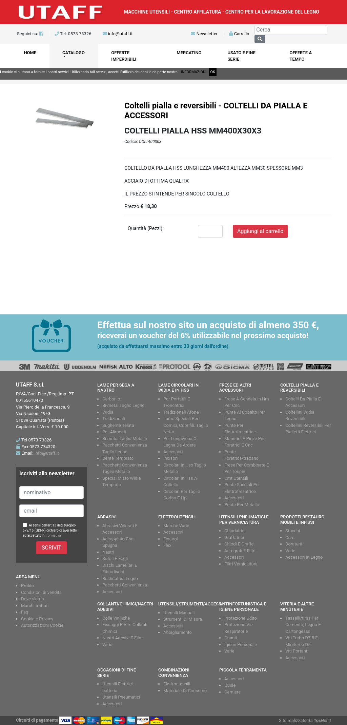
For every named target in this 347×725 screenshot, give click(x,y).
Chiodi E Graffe (238, 543)
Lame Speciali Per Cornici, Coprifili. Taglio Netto (185, 425)
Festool (170, 538)
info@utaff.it (120, 33)
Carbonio (111, 398)
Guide (230, 685)
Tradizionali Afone (181, 412)
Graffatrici (234, 537)
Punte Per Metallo (241, 504)
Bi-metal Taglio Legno (123, 405)
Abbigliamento (177, 632)
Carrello (239, 33)
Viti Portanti (296, 651)
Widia (107, 412)
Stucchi (292, 530)
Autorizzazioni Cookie (42, 625)
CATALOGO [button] (73, 52)
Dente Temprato (118, 458)
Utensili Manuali (179, 612)
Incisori (170, 458)
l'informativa (51, 535)
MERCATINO (189, 52)
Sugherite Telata (118, 425)
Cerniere (232, 692)
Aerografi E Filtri (240, 550)
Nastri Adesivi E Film (122, 637)
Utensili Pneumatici (121, 697)
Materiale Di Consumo (185, 690)
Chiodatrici (234, 530)
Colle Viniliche (116, 618)
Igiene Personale (240, 644)
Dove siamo (32, 598)
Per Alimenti (114, 431)
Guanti (230, 637)
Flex (167, 545)
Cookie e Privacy (37, 618)
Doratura (293, 543)
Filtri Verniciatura (241, 563)
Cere (289, 537)
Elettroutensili (176, 683)
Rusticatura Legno (120, 578)
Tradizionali (113, 418)
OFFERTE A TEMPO (300, 56)
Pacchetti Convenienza (124, 584)
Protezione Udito (240, 618)
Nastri (108, 552)
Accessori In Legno (304, 557)
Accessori (173, 451)
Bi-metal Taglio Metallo (124, 438)
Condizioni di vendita (41, 592)
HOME (30, 52)
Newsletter (204, 33)
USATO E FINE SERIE (241, 56)
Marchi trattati (35, 605)
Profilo (27, 585)
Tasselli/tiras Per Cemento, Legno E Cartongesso (303, 625)
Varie (290, 550)
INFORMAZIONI (194, 72)
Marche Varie (176, 525)
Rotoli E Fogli (115, 558)
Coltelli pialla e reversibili (170, 105)
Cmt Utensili (236, 478)
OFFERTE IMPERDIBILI (123, 56)
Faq (24, 612)
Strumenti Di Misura (182, 619)
